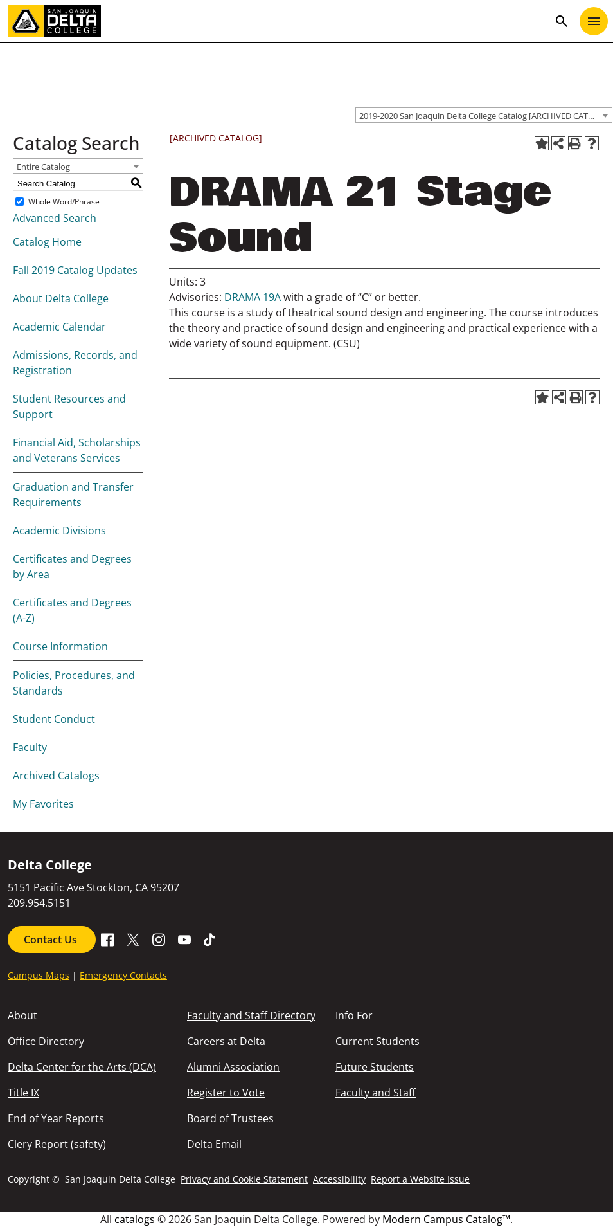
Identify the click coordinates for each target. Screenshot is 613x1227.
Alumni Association (233, 1067)
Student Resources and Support (69, 406)
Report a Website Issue (420, 1179)
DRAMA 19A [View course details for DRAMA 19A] (252, 297)
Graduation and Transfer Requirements (73, 494)
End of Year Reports (56, 1118)
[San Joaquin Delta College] (278, 21)
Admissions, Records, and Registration (75, 362)
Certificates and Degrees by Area (72, 566)
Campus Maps (38, 975)
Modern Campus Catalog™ (446, 1219)
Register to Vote (226, 1093)
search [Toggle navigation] (561, 21)
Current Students (377, 1041)
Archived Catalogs (56, 775)
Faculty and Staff (375, 1093)
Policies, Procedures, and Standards (74, 683)
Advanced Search (54, 218)
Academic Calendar (59, 327)
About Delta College (61, 298)
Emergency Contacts (123, 975)
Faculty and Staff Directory (251, 1015)
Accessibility (339, 1179)
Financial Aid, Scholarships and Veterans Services (77, 450)
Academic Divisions (59, 530)
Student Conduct (54, 719)
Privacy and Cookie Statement (244, 1179)
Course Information (60, 646)
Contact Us (52, 939)
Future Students (374, 1067)
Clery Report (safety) (57, 1144)
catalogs (134, 1219)
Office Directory (46, 1041)
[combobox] (483, 115)
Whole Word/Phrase (64, 201)
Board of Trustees (230, 1118)
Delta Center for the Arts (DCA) (82, 1067)
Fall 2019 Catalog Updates (75, 270)
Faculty (30, 747)
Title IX (23, 1093)
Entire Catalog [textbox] (43, 166)
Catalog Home (47, 242)
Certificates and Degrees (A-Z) (72, 610)
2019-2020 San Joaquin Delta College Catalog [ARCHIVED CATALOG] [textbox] (485, 116)
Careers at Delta (226, 1041)
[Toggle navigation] (594, 21)
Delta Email (214, 1144)
